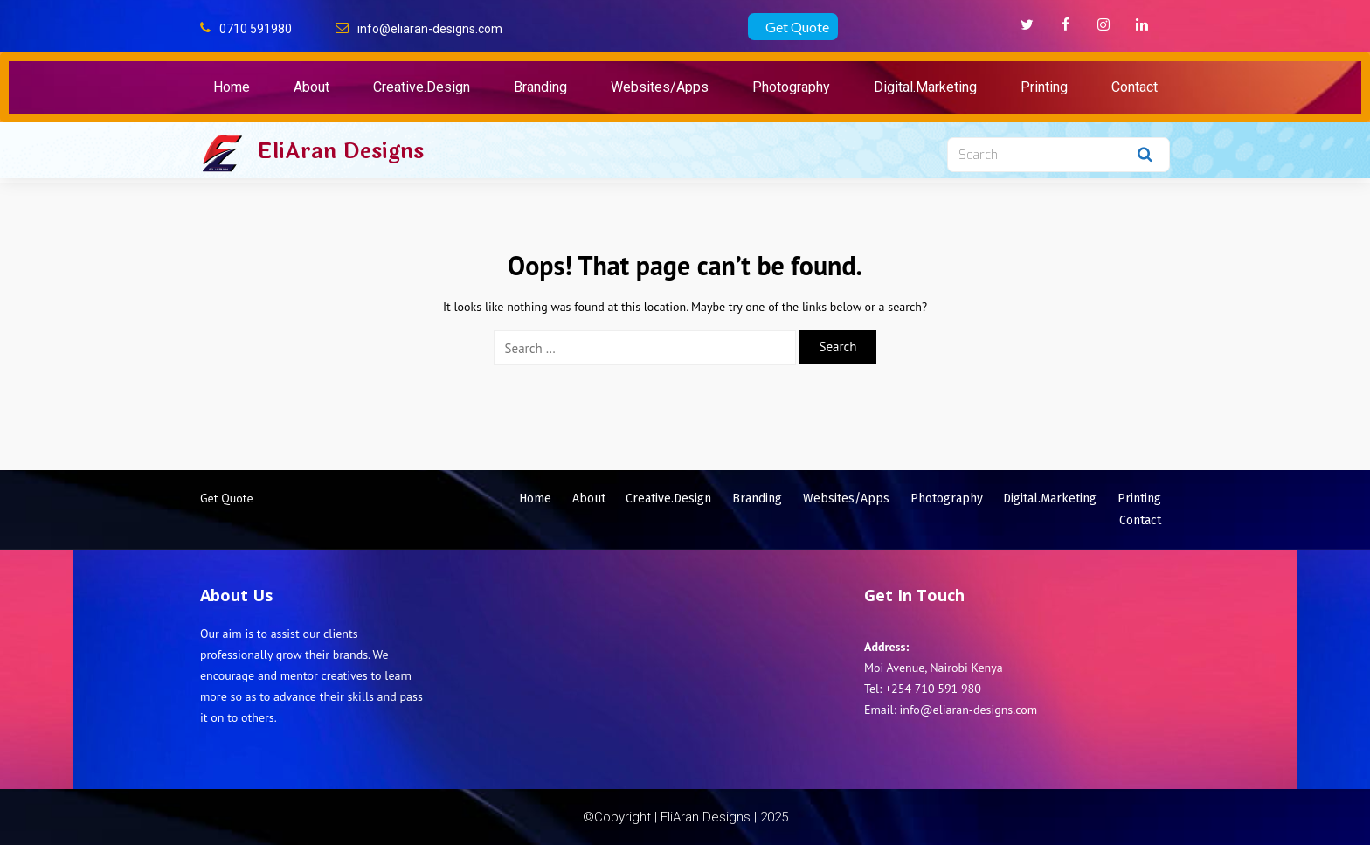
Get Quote (797, 26)
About (311, 87)
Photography (791, 87)
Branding (540, 87)
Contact (1134, 87)
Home (231, 87)
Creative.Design (421, 87)
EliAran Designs (340, 151)
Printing (1044, 87)
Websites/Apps (660, 87)
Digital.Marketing (925, 87)
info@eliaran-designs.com (429, 29)
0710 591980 (255, 29)
